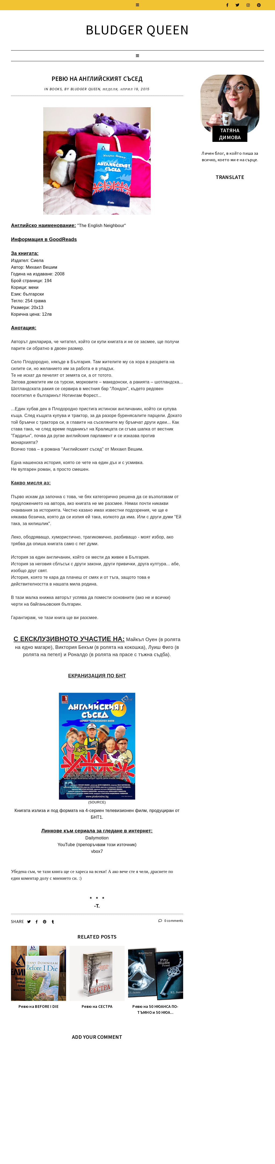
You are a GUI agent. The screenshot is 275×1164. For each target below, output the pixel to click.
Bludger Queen (137, 29)
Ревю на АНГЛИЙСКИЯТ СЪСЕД (97, 78)
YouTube (66, 844)
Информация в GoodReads (44, 239)
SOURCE (97, 802)
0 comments (170, 920)
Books (56, 89)
